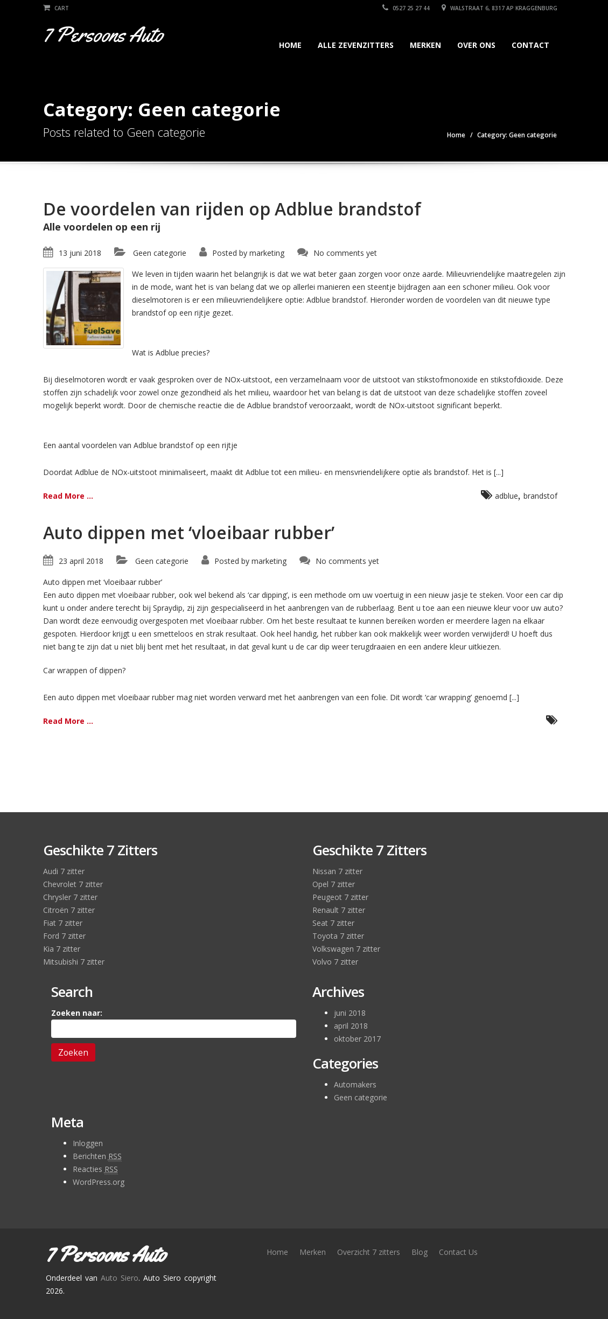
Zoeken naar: (76, 1013)
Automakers (355, 1084)
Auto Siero (119, 1278)
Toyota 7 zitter (338, 936)
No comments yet (345, 253)
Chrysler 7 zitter (70, 897)
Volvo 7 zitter (335, 962)
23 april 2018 (81, 561)
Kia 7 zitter (61, 949)
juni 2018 (350, 1013)
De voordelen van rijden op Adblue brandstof (232, 208)
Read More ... (68, 496)
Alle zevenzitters (356, 45)
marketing (266, 253)
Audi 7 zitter (64, 871)
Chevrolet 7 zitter (73, 884)
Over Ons (476, 45)
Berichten (97, 1156)
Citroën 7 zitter (69, 910)
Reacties (95, 1169)
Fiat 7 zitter (62, 923)
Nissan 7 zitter (337, 871)
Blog (419, 1252)
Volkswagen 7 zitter (346, 949)
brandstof (540, 496)
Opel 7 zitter (333, 884)
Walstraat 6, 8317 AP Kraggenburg (499, 8)
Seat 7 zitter (333, 923)
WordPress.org (98, 1182)
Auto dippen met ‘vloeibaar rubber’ (188, 532)
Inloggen (88, 1143)
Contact (530, 45)
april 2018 (351, 1026)
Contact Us (458, 1252)
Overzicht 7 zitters (368, 1252)
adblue (506, 496)
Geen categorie (159, 253)
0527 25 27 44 (406, 8)
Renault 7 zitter (338, 910)
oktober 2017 (357, 1039)
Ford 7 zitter (64, 936)
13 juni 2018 (80, 253)
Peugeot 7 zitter (340, 897)
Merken (425, 45)
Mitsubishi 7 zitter (73, 962)
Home (290, 45)
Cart (56, 8)
